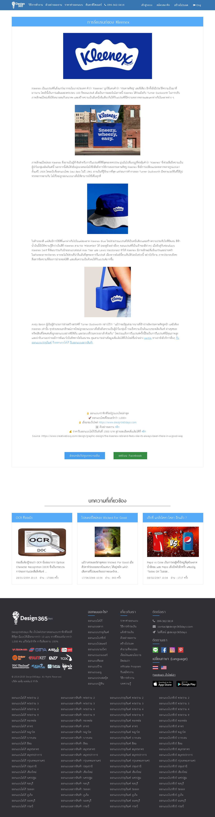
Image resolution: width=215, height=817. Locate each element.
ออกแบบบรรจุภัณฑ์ (98, 632)
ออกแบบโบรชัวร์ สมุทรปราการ (176, 755)
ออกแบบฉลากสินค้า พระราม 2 (78, 698)
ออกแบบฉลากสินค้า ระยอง (75, 789)
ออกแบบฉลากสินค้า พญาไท (76, 732)
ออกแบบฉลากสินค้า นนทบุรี (76, 801)
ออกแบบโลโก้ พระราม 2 (25, 698)
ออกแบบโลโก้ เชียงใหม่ (24, 772)
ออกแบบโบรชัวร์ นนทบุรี (172, 801)
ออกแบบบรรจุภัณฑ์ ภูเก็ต (124, 795)
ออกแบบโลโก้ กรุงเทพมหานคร (28, 760)
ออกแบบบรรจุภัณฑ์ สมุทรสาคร (127, 749)
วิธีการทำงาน (37, 1)
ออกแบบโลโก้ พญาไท (23, 732)
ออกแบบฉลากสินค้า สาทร (75, 726)
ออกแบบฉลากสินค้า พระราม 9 (78, 715)
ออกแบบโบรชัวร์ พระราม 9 (174, 715)
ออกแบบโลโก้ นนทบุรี (23, 801)
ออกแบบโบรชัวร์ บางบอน (173, 738)
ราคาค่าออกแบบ (75, 1)
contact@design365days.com (174, 626)
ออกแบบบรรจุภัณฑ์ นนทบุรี (125, 801)
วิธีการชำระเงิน (128, 626)
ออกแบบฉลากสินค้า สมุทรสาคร (78, 749)
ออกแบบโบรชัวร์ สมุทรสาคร (174, 749)
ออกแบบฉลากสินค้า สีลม (74, 743)
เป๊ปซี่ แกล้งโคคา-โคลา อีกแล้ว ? (165, 517)
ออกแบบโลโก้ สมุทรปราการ (27, 755)
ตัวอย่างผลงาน (55, 1)
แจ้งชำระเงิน (127, 632)
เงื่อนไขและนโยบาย (130, 655)
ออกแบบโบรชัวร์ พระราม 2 (174, 698)
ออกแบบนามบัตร (97, 649)
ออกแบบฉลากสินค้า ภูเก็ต (75, 795)
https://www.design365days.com (118, 422)
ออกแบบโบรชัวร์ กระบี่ (171, 806)
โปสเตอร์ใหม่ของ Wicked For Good (102, 517)
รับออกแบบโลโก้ (61, 342)
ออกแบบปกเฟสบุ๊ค (98, 678)
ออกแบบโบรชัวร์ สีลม (171, 743)
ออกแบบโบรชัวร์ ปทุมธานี (173, 766)
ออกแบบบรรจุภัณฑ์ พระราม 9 (127, 715)
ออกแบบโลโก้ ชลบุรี (22, 783)
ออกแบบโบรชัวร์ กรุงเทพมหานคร (177, 760)
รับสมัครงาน (127, 672)
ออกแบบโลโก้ (95, 621)
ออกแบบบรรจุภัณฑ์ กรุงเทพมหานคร (130, 760)
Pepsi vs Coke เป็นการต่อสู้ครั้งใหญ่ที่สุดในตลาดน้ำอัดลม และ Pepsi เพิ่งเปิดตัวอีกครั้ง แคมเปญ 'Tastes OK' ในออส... (172, 567)
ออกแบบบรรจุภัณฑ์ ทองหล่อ (125, 720)
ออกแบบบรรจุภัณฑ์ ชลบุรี (124, 783)
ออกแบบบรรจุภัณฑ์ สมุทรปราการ (128, 755)
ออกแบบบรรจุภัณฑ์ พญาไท (125, 732)
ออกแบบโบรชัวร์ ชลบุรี (171, 783)
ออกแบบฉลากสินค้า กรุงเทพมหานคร (81, 760)
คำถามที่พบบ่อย (129, 649)
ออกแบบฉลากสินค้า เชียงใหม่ (77, 772)
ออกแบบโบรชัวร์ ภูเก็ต (171, 795)
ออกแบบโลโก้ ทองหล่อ (24, 720)
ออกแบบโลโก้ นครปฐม (24, 778)
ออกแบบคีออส (95, 661)
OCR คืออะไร (23, 517)
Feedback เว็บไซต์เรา (164, 675)
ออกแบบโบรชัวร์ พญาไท (172, 732)
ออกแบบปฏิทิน (96, 684)
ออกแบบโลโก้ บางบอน (24, 738)
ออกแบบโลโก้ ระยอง (23, 789)
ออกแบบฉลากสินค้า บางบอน (76, 738)
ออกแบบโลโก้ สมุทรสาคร (25, 749)
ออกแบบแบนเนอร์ (98, 655)
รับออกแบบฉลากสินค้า (81, 342)
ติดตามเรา (160, 640)
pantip (148, 338)
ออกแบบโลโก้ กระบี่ (22, 806)
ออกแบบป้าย (95, 666)
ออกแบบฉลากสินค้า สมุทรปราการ (79, 755)
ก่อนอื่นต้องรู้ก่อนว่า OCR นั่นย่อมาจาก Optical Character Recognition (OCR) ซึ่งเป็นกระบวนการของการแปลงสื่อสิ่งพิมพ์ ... (40, 567)
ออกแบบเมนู (95, 672)
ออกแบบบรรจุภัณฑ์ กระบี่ (124, 806)
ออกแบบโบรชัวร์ (97, 638)
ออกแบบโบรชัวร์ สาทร (171, 726)
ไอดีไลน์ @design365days (171, 632)
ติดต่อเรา (125, 661)
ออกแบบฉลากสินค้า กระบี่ (75, 806)
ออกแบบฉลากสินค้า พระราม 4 (78, 709)
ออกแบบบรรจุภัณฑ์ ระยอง (124, 789)
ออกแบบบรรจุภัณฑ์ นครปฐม (125, 778)
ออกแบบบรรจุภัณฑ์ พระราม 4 (127, 709)
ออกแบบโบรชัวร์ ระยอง (172, 789)
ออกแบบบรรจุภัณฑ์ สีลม (123, 743)
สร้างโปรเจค (127, 643)
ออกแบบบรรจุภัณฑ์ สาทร (124, 726)
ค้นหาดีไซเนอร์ (95, 1)
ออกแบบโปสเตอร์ (97, 643)
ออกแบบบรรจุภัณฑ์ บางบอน (125, 738)
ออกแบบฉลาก (95, 626)
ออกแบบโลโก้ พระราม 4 (25, 709)
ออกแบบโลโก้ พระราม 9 (25, 715)
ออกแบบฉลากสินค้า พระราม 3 (78, 703)
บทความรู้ (125, 684)
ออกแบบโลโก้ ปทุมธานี (24, 766)
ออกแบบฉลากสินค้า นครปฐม (77, 778)
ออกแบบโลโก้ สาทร (22, 726)
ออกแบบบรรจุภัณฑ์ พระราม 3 (127, 703)
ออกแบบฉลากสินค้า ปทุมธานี (77, 766)
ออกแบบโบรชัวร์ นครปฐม (173, 778)
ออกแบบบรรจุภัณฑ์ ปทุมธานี (125, 766)
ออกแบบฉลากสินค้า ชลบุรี (75, 783)
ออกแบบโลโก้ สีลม (22, 743)
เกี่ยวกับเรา (128, 612)
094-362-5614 (114, 1)
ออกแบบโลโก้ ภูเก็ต (22, 795)
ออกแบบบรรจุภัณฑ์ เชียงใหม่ (125, 772)
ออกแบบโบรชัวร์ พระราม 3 (174, 703)
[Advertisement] (76, 373)
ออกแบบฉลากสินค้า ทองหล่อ (76, 720)
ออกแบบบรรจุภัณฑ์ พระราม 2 (127, 698)
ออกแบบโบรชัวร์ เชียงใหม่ (173, 772)
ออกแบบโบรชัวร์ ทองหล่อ (173, 720)
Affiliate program (130, 666)
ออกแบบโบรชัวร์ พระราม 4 (174, 709)
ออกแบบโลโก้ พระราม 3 (25, 703)
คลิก (117, 427)
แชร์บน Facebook (130, 455)
